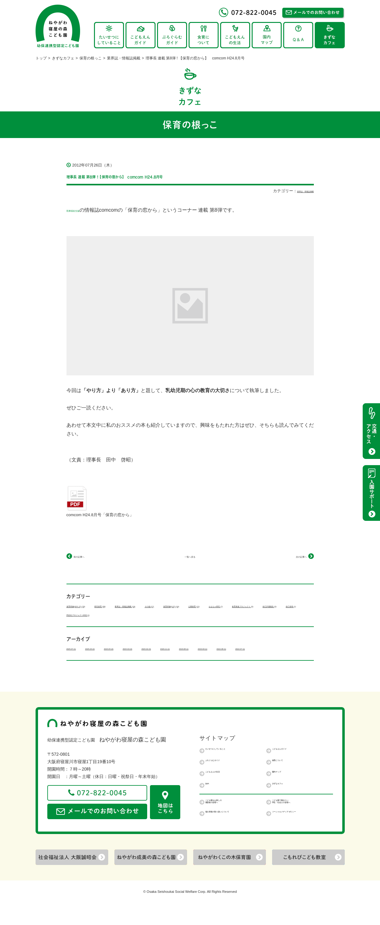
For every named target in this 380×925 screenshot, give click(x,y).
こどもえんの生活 (222, 790)
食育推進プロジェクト (168, 614)
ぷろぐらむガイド (222, 779)
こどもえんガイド (289, 767)
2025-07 (77, 656)
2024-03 (172, 656)
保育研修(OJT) (262, 605)
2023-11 (236, 656)
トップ (41, 58)
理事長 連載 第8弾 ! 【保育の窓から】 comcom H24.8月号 (179, 175)
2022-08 (77, 665)
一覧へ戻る (190, 556)
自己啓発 (256, 614)
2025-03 (109, 656)
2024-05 (141, 656)
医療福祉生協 (81, 210)
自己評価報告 (219, 614)
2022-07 (109, 665)
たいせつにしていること (229, 767)
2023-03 (299, 656)
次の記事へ (294, 556)
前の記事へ (86, 556)
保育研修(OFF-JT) (88, 605)
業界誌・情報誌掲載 (123, 58)
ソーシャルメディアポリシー (300, 834)
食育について (285, 779)
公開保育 (79, 614)
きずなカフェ (63, 58)
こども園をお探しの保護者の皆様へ (224, 822)
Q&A (210, 802)
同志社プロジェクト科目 (93, 622)
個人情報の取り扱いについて (233, 834)
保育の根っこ (90, 58)
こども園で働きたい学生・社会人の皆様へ (293, 822)
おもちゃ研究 (118, 614)
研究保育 (133, 605)
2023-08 (267, 656)
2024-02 (204, 656)
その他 (223, 605)
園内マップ (283, 790)
